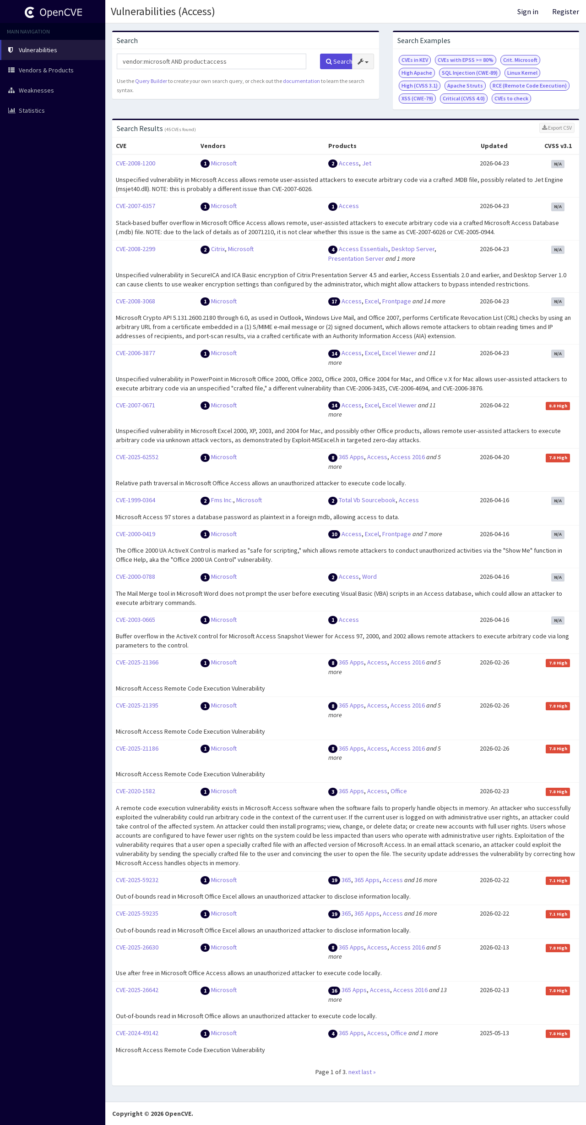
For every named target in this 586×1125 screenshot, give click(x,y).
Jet (366, 163)
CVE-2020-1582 (135, 791)
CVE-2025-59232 (137, 880)
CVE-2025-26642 (137, 990)
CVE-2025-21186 (137, 748)
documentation (301, 80)
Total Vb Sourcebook (367, 500)
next (354, 1072)
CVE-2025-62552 (137, 457)
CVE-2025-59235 (137, 913)
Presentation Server (356, 258)
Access (349, 163)
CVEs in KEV (415, 59)
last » (369, 1072)
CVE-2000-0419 (135, 534)
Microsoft (224, 163)
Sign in (527, 11)
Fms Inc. (222, 500)
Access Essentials (363, 249)
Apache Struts (465, 85)
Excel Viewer (399, 353)
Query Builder (151, 80)
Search (339, 61)
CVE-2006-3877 (135, 353)
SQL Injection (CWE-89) (470, 72)
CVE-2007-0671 (135, 405)
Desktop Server (412, 249)
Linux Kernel (522, 72)
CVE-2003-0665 (135, 619)
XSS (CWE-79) (417, 98)
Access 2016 (408, 457)
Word (369, 576)
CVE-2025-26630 (137, 947)
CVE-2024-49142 (137, 1033)
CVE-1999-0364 (135, 500)
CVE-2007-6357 (135, 206)
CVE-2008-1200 (135, 163)
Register (565, 11)
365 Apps (351, 457)
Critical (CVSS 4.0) (464, 98)
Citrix (218, 249)
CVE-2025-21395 (137, 705)
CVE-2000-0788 (135, 576)
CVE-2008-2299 (135, 249)
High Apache (417, 72)
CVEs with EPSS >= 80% (466, 59)
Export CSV (557, 127)
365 (346, 880)
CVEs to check (511, 98)
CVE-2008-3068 (135, 301)
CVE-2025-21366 (137, 662)
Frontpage (396, 301)
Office (399, 791)
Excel (372, 301)
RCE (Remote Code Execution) (530, 85)
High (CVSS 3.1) (420, 85)
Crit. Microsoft (520, 59)
